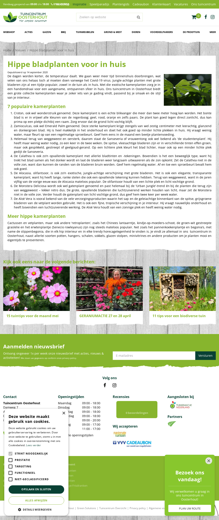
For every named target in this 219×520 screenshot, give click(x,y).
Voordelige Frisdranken (72, 485)
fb (206, 17)
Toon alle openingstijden (75, 435)
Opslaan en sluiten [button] (36, 489)
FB (105, 385)
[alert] (36, 462)
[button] (36, 509)
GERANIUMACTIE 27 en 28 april (105, 315)
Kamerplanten (67, 470)
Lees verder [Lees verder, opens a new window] (33, 445)
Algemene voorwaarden (163, 508)
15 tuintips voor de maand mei (32, 315)
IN (114, 385)
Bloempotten (66, 481)
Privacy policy (138, 508)
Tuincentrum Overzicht (112, 508)
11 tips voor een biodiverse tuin (179, 315)
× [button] (63, 413)
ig (212, 17)
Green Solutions (86, 508)
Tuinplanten (65, 475)
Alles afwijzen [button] (36, 500)
